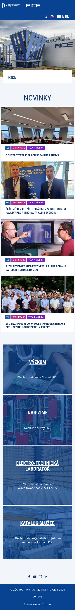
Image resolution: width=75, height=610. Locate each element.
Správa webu (32, 604)
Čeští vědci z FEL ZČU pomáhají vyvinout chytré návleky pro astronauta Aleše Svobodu (36, 210)
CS (34, 597)
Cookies (46, 604)
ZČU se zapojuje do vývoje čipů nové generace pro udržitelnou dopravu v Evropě (35, 325)
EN (40, 597)
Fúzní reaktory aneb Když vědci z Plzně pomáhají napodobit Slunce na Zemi (37, 268)
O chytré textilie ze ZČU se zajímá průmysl (33, 155)
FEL (7, 147)
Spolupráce (19, 147)
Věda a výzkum (35, 147)
